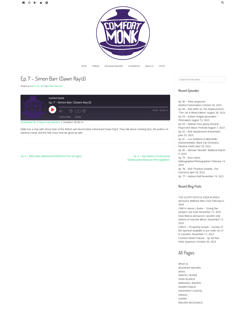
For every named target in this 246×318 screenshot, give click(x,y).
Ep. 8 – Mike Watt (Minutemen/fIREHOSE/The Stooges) (51, 156)
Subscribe (65, 117)
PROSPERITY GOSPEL (190, 290)
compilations (134, 65)
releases (95, 65)
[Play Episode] (52, 109)
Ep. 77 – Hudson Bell (189, 176)
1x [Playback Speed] (78, 111)
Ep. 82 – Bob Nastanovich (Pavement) (199, 131)
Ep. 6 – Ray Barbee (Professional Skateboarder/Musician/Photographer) (148, 157)
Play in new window (49, 122)
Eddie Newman (55, 86)
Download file (28, 122)
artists (84, 65)
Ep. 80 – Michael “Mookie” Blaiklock (197, 150)
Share (78, 117)
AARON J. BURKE (187, 275)
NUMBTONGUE (187, 286)
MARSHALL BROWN (189, 283)
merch (162, 65)
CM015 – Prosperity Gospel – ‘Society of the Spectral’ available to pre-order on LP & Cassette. (200, 230)
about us (149, 65)
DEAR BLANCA (186, 279)
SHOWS (182, 298)
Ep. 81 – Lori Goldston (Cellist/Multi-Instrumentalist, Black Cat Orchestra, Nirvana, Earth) (198, 142)
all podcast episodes (114, 65)
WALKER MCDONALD (190, 302)
